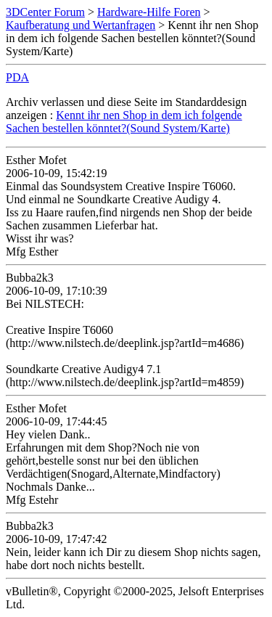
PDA (17, 77)
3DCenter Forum (45, 12)
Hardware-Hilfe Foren (149, 12)
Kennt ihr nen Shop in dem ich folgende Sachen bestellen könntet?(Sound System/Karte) (124, 121)
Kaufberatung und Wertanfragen (80, 25)
